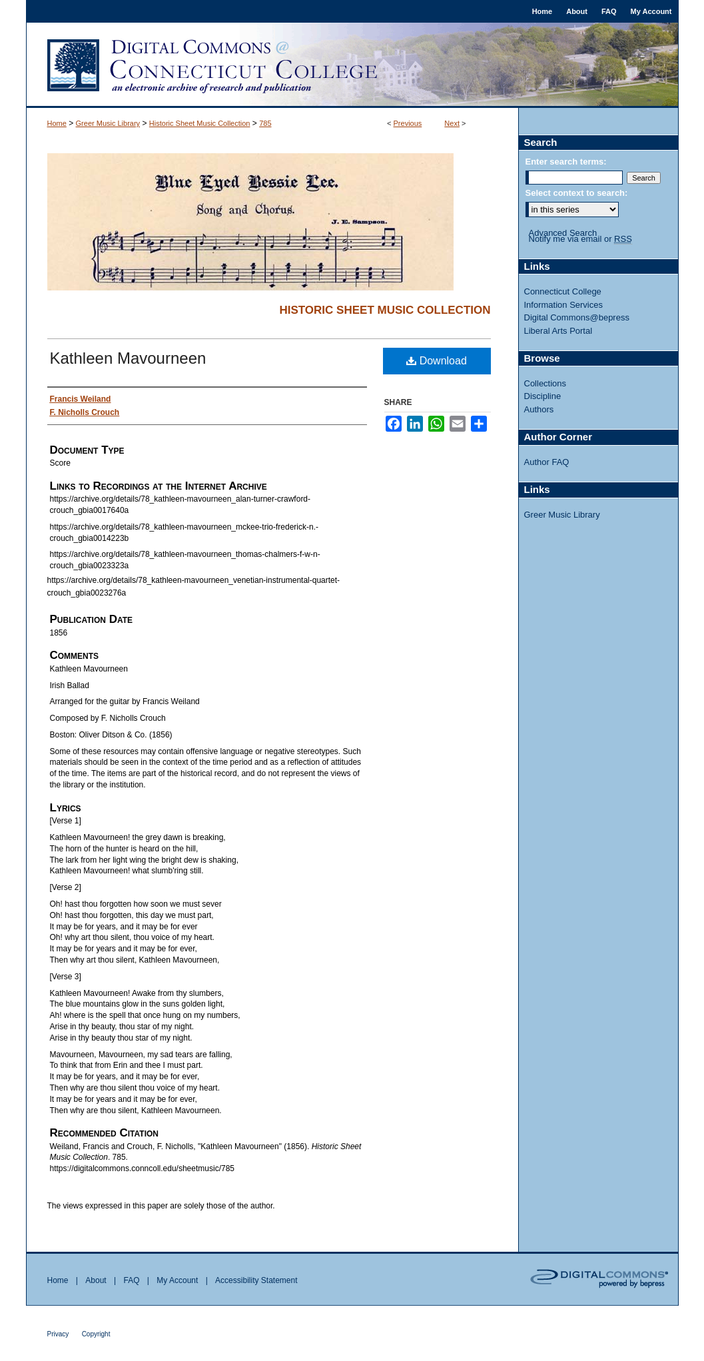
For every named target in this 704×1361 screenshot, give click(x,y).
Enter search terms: (566, 162)
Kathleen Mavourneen (128, 358)
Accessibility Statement (256, 1280)
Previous (408, 123)
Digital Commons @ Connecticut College (352, 65)
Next (452, 123)
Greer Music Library (108, 123)
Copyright (96, 1334)
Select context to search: (577, 193)
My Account (177, 1280)
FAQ (131, 1280)
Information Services (563, 305)
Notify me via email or (580, 239)
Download (436, 360)
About (95, 1280)
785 (265, 123)
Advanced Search (563, 233)
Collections (545, 383)
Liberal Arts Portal (558, 331)
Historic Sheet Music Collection (199, 123)
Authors (539, 409)
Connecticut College (562, 291)
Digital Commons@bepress (576, 317)
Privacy (58, 1334)
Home (57, 123)
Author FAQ (546, 462)
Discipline (542, 396)
